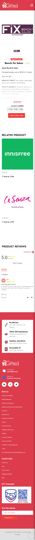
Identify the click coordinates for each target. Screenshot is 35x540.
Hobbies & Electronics (8, 430)
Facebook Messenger (14, 378)
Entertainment (5, 414)
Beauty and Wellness (7, 396)
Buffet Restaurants (6, 399)
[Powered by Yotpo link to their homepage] (29, 252)
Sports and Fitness (6, 441)
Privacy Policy (5, 470)
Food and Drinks (6, 426)
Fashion (4, 422)
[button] (4, 294)
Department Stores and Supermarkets (12, 407)
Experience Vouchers (7, 418)
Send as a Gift (8, 176)
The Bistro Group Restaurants (10, 445)
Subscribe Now (10, 518)
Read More (17, 102)
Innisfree (4, 172)
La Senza (5, 218)
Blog (3, 478)
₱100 (10, 109)
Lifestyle (4, 433)
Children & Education (8, 403)
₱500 (15, 109)
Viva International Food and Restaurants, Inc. (14, 452)
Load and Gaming (7, 437)
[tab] (18, 263)
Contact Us (5, 463)
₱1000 (20, 109)
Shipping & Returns (7, 474)
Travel (3, 449)
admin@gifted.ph (12, 372)
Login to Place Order (16, 115)
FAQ (3, 466)
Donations (4, 411)
